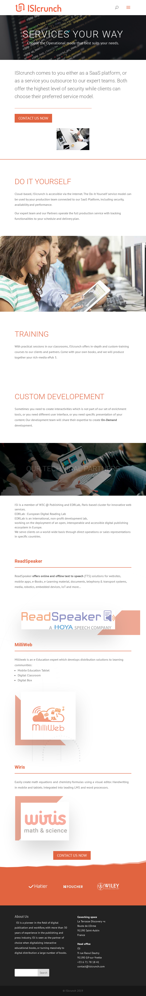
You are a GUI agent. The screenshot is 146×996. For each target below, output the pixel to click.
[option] (38, 887)
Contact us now (33, 118)
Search (43, 972)
